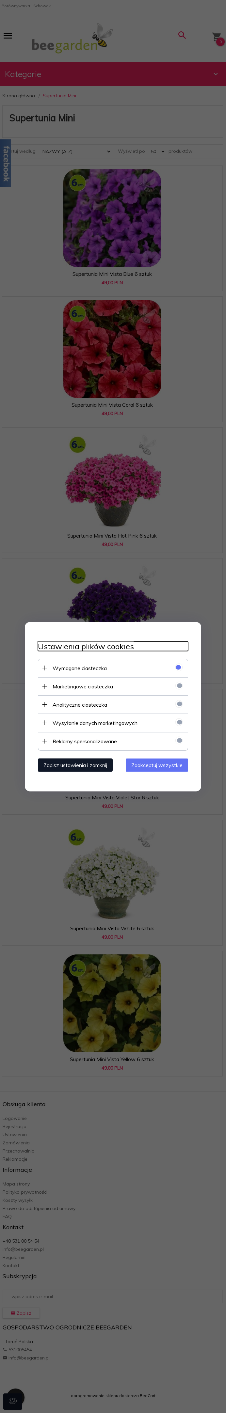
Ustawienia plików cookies (86, 646)
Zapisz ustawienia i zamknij (75, 764)
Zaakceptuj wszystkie (157, 764)
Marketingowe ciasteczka (83, 686)
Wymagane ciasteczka (80, 668)
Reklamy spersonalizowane (85, 741)
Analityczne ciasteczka (80, 704)
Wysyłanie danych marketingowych (95, 722)
